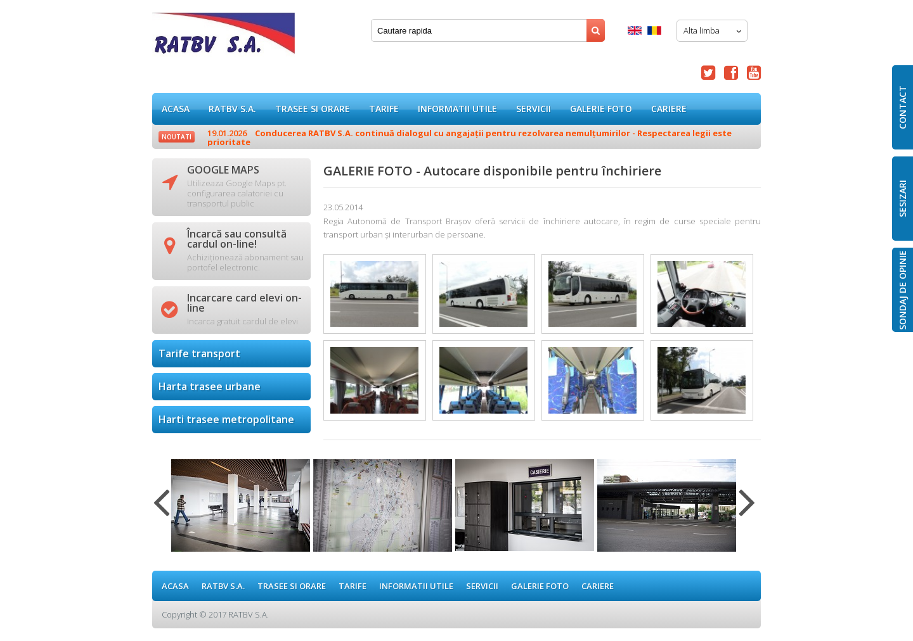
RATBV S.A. (232, 109)
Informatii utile (457, 109)
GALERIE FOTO (601, 109)
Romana (654, 30)
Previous (161, 510)
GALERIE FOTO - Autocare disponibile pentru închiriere (223, 38)
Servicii (533, 109)
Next (747, 510)
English (635, 30)
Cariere (669, 109)
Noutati (176, 136)
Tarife (384, 109)
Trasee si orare (312, 109)
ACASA (176, 109)
